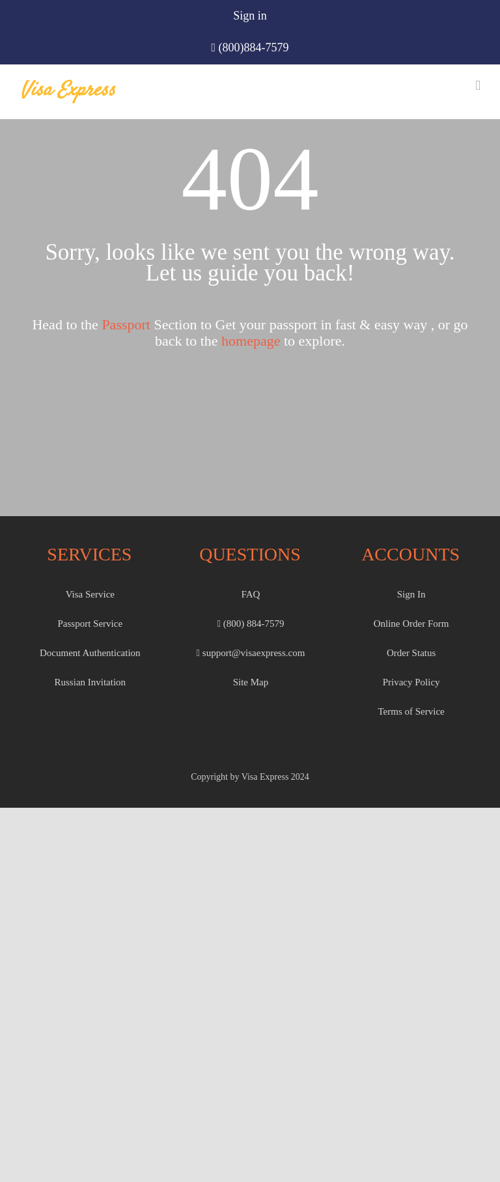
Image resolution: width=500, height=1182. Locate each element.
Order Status (411, 653)
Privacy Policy (411, 682)
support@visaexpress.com (251, 653)
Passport (126, 324)
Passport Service (90, 623)
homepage (250, 341)
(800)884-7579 (254, 47)
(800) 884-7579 (250, 623)
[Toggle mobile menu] (477, 85)
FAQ (251, 594)
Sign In (411, 594)
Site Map (251, 682)
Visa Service (90, 594)
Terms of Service (411, 711)
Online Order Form (411, 623)
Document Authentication (90, 653)
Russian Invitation (90, 682)
